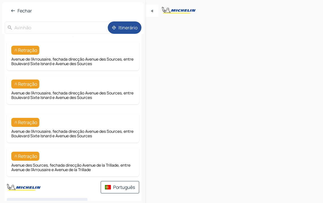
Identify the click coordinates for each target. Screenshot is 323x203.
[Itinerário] (124, 27)
